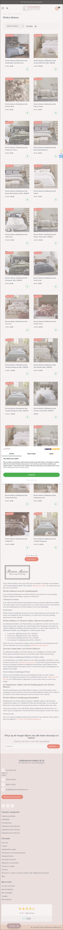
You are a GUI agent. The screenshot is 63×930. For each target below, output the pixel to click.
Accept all (31, 475)
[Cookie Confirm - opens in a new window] (52, 449)
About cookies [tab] (31, 453)
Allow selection (31, 480)
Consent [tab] (11, 453)
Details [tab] (51, 453)
